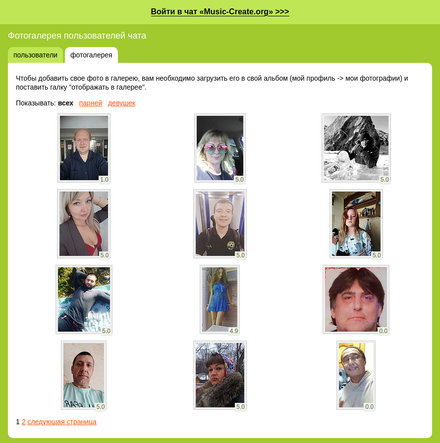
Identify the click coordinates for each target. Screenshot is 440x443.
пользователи (35, 55)
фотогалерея (91, 55)
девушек (121, 103)
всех (65, 103)
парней (91, 103)
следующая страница (61, 422)
